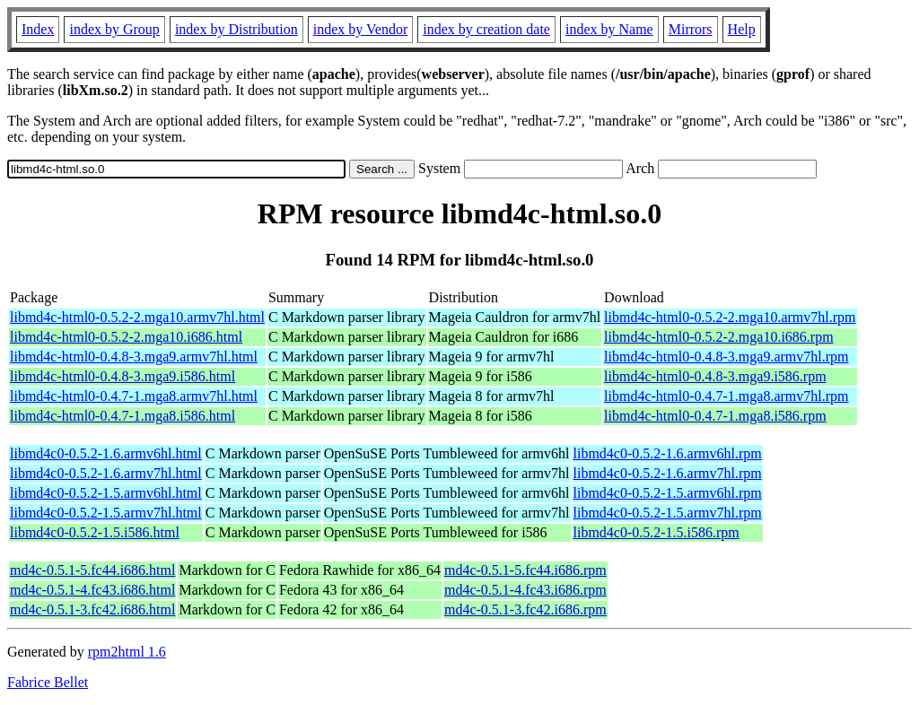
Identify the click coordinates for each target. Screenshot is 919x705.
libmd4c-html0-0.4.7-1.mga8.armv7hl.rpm (726, 396)
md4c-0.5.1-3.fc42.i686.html (92, 609)
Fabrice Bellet (47, 682)
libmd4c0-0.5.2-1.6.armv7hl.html (106, 473)
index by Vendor (360, 29)
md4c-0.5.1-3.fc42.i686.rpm (525, 609)
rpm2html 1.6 (127, 651)
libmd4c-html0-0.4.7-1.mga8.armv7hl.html (134, 396)
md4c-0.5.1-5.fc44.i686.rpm (525, 570)
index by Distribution (236, 29)
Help (742, 29)
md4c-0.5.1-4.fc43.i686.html (92, 589)
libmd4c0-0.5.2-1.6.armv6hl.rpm (667, 453)
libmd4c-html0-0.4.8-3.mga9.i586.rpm (715, 376)
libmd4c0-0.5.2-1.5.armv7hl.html (106, 512)
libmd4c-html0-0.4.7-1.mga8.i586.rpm (715, 415)
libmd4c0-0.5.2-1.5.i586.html (94, 532)
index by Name (609, 29)
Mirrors (691, 29)
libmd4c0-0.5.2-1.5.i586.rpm (656, 532)
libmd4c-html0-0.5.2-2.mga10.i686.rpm (719, 336)
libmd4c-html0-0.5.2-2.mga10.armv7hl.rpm (729, 317)
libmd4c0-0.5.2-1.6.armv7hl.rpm (667, 473)
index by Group (114, 29)
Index (38, 29)
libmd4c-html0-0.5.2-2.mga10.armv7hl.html (137, 317)
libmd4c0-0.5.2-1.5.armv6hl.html (106, 492)
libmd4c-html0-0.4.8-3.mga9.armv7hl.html (134, 356)
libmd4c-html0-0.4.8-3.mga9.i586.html (122, 376)
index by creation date (486, 29)
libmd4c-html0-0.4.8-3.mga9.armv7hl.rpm (726, 356)
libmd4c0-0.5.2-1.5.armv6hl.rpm (667, 492)
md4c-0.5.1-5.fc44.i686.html (92, 570)
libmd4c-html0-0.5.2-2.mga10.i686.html (126, 336)
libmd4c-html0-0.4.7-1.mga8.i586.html (122, 415)
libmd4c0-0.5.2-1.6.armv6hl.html (106, 453)
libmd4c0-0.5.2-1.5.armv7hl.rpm (667, 512)
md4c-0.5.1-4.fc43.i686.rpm (525, 589)
